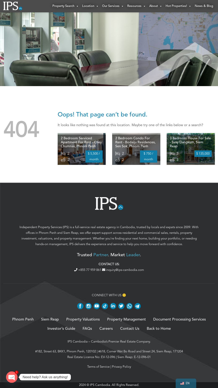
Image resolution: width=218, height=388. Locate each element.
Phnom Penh (47, 233)
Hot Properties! (178, 6)
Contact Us (129, 329)
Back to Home (159, 329)
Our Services (113, 6)
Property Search (65, 6)
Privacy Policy (121, 367)
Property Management (126, 320)
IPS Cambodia (77, 342)
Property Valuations (83, 320)
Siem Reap (70, 233)
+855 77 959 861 (88, 270)
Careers (106, 329)
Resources (136, 6)
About (155, 6)
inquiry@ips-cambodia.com (123, 270)
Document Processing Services (179, 320)
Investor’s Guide (61, 329)
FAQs (87, 329)
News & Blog (204, 6)
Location (90, 6)
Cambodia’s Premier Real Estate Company (120, 342)
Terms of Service (98, 367)
